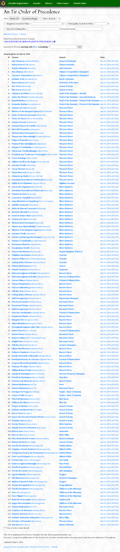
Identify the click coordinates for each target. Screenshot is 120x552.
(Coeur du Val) (36, 93)
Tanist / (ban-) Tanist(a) (70, 392)
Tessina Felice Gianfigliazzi (24, 144)
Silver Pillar (64, 435)
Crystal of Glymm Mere (69, 280)
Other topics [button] (62, 3)
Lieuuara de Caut (19, 108)
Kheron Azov (17, 431)
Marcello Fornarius (20, 129)
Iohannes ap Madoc (20, 93)
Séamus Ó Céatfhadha (22, 147)
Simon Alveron (18, 64)
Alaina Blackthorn (19, 323)
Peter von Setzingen (21, 456)
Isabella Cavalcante (20, 205)
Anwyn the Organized (21, 187)
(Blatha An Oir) (34, 514)
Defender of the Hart (68, 82)
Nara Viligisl (17, 496)
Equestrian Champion (69, 298)
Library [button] (48, 3)
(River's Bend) (30, 330)
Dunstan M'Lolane (20, 366)
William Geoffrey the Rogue (24, 162)
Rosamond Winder (20, 305)
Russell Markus (18, 100)
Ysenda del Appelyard (21, 485)
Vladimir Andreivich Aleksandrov (26, 517)
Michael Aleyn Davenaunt (23, 133)
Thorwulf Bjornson (20, 399)
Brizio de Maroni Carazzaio (24, 115)
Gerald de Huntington (22, 374)
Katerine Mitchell (19, 212)
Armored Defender (67, 61)
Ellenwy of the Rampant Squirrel (26, 111)
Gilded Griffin (65, 449)
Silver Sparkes (65, 424)
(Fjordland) (34, 392)
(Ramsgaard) (47, 517)
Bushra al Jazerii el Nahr (22, 481)
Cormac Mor (17, 460)
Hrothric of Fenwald (21, 521)
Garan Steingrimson (21, 284)
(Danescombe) (42, 438)
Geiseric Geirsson (20, 514)
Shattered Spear (66, 438)
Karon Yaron (17, 413)
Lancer (62, 266)
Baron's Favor (65, 273)
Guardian (63, 377)
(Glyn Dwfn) (41, 126)
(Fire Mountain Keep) (36, 259)
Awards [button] (36, 3)
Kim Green (16, 90)
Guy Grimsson (18, 61)
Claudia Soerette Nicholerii (24, 427)
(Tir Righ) (37, 410)
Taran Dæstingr (19, 158)
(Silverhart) (30, 64)
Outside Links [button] (79, 3)
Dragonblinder (65, 485)
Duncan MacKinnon (20, 251)
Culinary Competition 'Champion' (74, 72)
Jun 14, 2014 (109, 61)
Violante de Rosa (19, 194)
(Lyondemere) (31, 100)
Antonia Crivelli (18, 165)
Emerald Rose (65, 467)
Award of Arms (66, 86)
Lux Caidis (63, 460)
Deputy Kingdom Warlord (70, 251)
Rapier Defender (66, 524)
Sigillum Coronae (66, 183)
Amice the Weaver (20, 97)
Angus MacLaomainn (21, 503)
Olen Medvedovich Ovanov (24, 438)
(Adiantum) (31, 122)
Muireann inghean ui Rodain (24, 273)
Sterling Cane (18, 420)
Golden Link (64, 499)
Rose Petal (64, 463)
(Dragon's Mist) (33, 172)
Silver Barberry (66, 187)
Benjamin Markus (19, 104)
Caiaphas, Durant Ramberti (24, 449)
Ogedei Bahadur (19, 474)
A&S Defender (65, 68)
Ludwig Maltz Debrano (22, 262)
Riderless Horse (11, 34)
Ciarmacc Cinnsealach (22, 75)
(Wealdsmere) (30, 79)
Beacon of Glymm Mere (69, 276)
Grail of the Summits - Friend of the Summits (79, 100)
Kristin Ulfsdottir (19, 68)
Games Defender (66, 64)
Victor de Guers (19, 118)
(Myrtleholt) (46, 111)
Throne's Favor (66, 108)
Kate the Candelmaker (22, 312)
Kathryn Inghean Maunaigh (24, 463)
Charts (23, 34)
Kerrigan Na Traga (20, 392)
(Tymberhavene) (35, 97)
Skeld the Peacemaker (21, 499)
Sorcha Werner (18, 424)
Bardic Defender (66, 79)
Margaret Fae (18, 320)
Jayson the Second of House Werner (28, 417)
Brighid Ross (17, 341)
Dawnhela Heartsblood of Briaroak (27, 179)
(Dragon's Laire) (30, 341)
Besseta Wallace (19, 259)
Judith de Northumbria (22, 183)
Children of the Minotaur (70, 489)
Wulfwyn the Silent (20, 402)
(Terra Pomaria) (46, 201)
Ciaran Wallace (18, 280)
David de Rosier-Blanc (22, 215)
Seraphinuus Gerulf (20, 248)
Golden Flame (65, 445)
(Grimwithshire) (32, 61)
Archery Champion (67, 345)
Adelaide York (18, 79)
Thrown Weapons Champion (72, 374)
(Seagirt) (29, 395)
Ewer (61, 384)
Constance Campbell (21, 197)
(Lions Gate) (34, 399)
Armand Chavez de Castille (24, 126)
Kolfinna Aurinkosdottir (22, 410)
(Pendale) (32, 68)
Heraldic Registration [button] (18, 3)
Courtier (63, 255)
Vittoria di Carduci (20, 302)
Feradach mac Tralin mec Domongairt (29, 154)
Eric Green (16, 86)
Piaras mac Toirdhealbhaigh (24, 151)
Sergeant (63, 269)
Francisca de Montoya (22, 381)
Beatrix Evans (18, 334)
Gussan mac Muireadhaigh (23, 136)
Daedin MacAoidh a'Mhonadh (25, 356)
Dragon (62, 474)
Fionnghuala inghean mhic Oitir (26, 327)
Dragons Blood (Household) (24, 363)
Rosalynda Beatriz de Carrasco (25, 359)
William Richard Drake (22, 370)
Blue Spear (64, 399)
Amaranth (63, 431)
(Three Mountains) (34, 118)
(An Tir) (33, 266)
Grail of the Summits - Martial (72, 93)
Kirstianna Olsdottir (21, 244)
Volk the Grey (18, 291)
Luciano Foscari (19, 122)
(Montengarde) (36, 445)
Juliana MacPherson (21, 348)
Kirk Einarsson (18, 478)
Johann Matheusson (21, 266)
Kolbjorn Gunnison (20, 352)
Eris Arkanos (17, 72)
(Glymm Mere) (38, 183)
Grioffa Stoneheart (20, 445)
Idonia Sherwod (19, 172)
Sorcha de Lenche (20, 471)
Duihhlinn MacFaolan (21, 255)
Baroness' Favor (66, 302)
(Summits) (33, 205)
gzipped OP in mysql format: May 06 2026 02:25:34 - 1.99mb (30, 547)
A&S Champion (65, 471)
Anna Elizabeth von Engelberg (25, 201)
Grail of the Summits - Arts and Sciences (77, 97)
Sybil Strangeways (20, 298)
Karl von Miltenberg (21, 287)
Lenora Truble (18, 395)
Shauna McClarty (19, 442)
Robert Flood (18, 330)
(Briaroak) (26, 86)
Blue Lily (62, 402)
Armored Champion (68, 478)
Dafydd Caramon (19, 269)
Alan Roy (15, 524)
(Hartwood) (35, 251)
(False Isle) (41, 427)
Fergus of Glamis (19, 406)
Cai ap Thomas (18, 169)
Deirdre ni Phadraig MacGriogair (26, 237)
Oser (14, 492)
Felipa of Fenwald (20, 140)
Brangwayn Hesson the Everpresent (28, 453)
